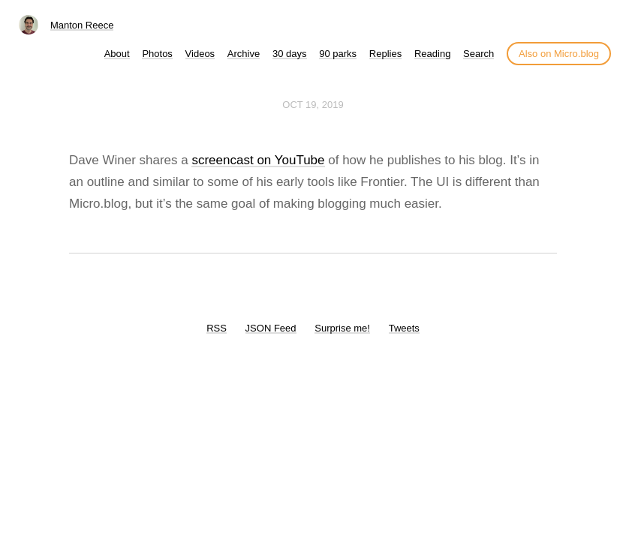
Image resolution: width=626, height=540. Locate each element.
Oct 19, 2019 (312, 104)
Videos (200, 53)
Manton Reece (82, 25)
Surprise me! (342, 328)
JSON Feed (270, 328)
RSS (216, 328)
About (117, 53)
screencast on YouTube (257, 160)
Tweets (404, 328)
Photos (157, 53)
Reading (432, 53)
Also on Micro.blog (559, 53)
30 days (289, 53)
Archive (243, 53)
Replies (385, 53)
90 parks (338, 53)
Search (478, 53)
